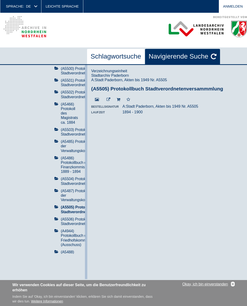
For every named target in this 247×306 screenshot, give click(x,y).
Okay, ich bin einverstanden (205, 286)
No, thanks (233, 286)
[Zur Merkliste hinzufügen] (128, 99)
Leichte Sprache (62, 6)
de (28, 6)
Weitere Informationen (47, 303)
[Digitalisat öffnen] (97, 99)
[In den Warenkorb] (118, 99)
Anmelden (233, 6)
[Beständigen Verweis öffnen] (108, 99)
